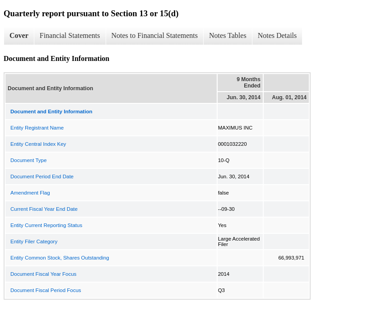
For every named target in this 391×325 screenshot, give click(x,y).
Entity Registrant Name (37, 127)
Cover (18, 35)
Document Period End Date (42, 176)
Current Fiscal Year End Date (44, 209)
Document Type (28, 160)
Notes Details (277, 35)
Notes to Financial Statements (155, 35)
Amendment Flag (30, 192)
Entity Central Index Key (38, 144)
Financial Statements (70, 35)
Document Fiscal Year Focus (43, 274)
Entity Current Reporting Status (46, 225)
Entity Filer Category (33, 241)
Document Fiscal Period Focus (45, 290)
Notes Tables (228, 35)
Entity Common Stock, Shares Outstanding (59, 257)
